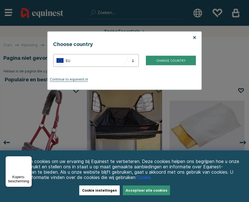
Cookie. (144, 177)
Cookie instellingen (99, 190)
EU (68, 60)
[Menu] (28, 159)
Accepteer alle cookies (146, 190)
